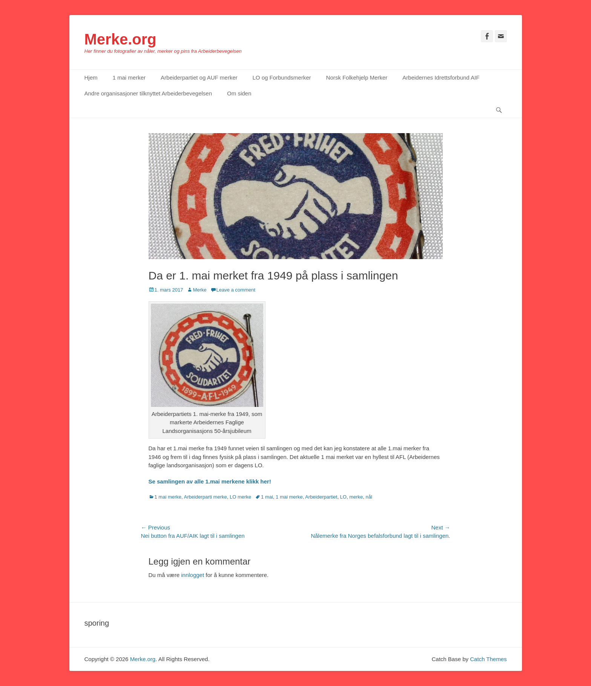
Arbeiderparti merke (205, 497)
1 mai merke (168, 497)
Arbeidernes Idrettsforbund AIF (440, 77)
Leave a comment (235, 290)
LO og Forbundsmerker (281, 77)
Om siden (239, 93)
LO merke (240, 497)
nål (369, 497)
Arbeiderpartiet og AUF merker (199, 77)
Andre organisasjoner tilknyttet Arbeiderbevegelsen (148, 93)
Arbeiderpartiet (321, 497)
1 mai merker (129, 77)
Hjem (91, 77)
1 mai (267, 497)
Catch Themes (488, 659)
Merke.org (120, 39)
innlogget (192, 575)
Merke (199, 290)
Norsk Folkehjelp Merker (357, 77)
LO (343, 497)
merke (356, 497)
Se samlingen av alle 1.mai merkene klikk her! (210, 481)
